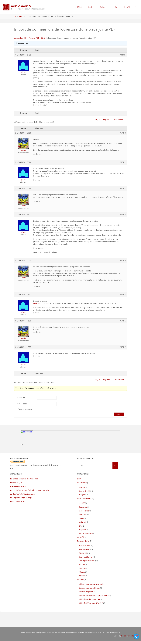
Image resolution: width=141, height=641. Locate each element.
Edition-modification (85, 557)
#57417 (123, 347)
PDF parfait (80, 537)
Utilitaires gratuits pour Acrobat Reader (91, 584)
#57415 (123, 294)
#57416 (123, 321)
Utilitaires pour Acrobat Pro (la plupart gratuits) (94, 595)
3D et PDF (82, 503)
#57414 (123, 260)
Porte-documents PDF (86, 533)
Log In (97, 119)
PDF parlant (82, 530)
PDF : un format (82, 483)
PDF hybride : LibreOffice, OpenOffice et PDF (24, 479)
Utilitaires (80, 580)
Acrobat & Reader (84, 549)
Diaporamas (83, 507)
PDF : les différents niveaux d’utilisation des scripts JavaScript (29, 490)
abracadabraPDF (20, 38)
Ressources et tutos (83, 541)
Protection (82, 576)
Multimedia (82, 522)
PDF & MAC (82, 564)
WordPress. (132, 636)
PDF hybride (82, 495)
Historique (82, 487)
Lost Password (118, 119)
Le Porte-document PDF (17, 502)
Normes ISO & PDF (84, 491)
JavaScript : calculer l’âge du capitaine (22, 494)
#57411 (123, 162)
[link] (135, 7)
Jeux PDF (81, 518)
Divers (79, 479)
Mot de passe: (22, 404)
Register (106, 119)
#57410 (123, 133)
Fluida (123, 636)
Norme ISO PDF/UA (16, 483)
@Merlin (36, 303)
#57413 (123, 214)
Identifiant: (21, 397)
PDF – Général (41, 38)
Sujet (21, 16)
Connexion (119, 414)
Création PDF (83, 553)
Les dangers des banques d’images (21, 498)
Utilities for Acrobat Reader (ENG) (89, 599)
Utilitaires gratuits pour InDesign (89, 588)
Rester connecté (25, 409)
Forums (32, 38)
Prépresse (82, 572)
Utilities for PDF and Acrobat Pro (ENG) (91, 603)
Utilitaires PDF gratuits (86, 592)
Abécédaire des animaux (18, 486)
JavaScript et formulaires (87, 561)
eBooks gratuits (84, 511)
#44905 (123, 55)
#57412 (123, 188)
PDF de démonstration (84, 499)
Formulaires (83, 514)
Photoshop (82, 568)
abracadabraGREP (84, 545)
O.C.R (80, 526)
